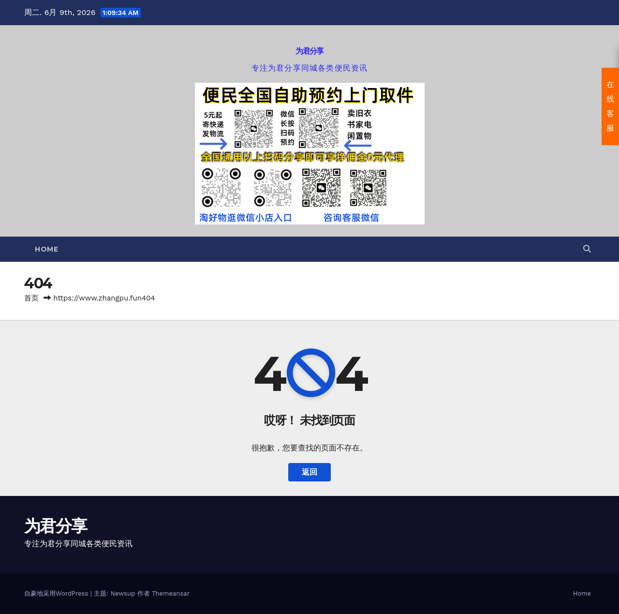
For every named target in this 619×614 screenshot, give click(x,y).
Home (46, 249)
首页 (31, 298)
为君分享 (309, 51)
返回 (309, 472)
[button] (587, 249)
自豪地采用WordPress (57, 593)
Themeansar (171, 593)
